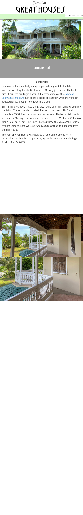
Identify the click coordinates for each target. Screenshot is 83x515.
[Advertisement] (41, 164)
